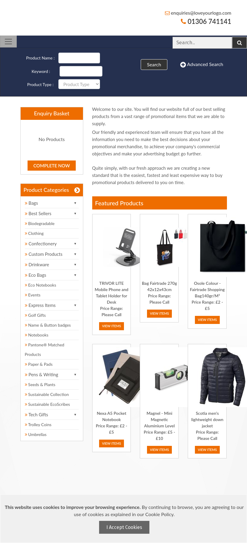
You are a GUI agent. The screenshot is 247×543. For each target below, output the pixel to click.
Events (33, 294)
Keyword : (41, 71)
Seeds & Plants (40, 384)
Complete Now (52, 165)
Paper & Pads (39, 364)
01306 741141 (206, 21)
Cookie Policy (159, 514)
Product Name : (40, 57)
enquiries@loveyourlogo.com (198, 13)
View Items (111, 326)
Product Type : (40, 84)
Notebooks (37, 334)
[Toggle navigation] (8, 42)
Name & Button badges (48, 325)
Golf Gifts (35, 315)
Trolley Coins (39, 424)
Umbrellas (36, 434)
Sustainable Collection (47, 394)
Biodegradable (40, 223)
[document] (124, 519)
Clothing (34, 233)
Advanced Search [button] (201, 64)
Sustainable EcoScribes (47, 404)
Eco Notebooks (40, 284)
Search (154, 64)
